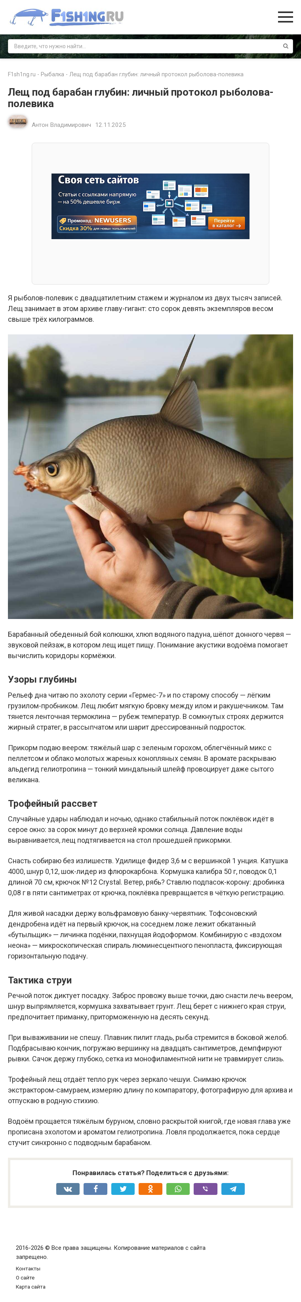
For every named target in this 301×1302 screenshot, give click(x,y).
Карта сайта (31, 1286)
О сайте (25, 1277)
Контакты (28, 1268)
